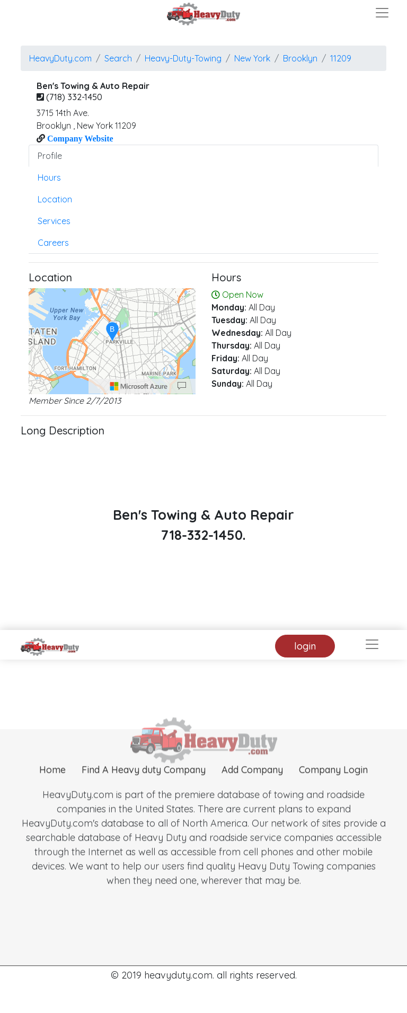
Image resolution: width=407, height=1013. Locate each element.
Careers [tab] (53, 242)
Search (118, 58)
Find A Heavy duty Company (144, 784)
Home (52, 784)
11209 (340, 58)
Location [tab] (55, 199)
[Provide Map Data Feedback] (181, 386)
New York (252, 58)
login (305, 646)
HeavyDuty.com (60, 58)
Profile (50, 155)
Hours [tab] (49, 177)
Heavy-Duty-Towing (183, 58)
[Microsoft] (139, 386)
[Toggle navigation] (382, 13)
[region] (112, 341)
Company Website (79, 138)
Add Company (252, 784)
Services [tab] (54, 221)
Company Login (333, 784)
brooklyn (300, 58)
